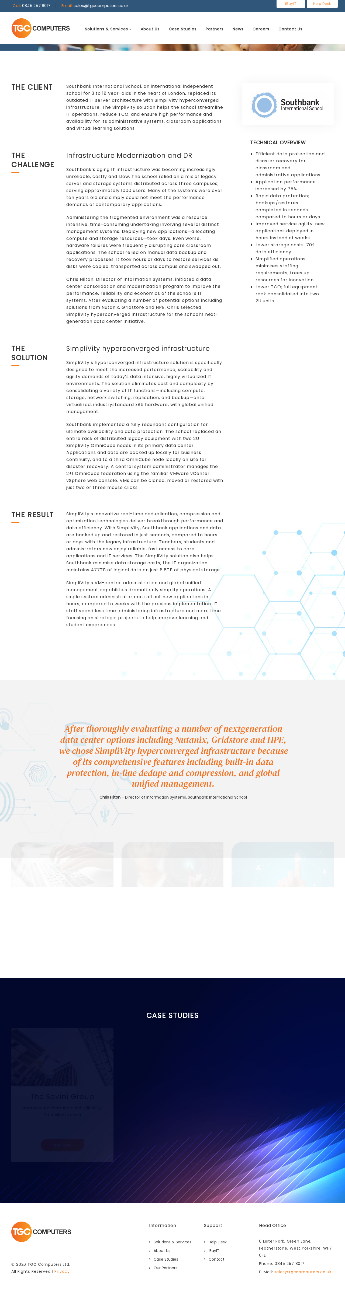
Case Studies (183, 29)
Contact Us (291, 29)
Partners (215, 29)
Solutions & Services (107, 29)
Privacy (62, 1271)
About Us (151, 29)
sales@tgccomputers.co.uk (302, 1272)
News (238, 29)
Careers (261, 29)
